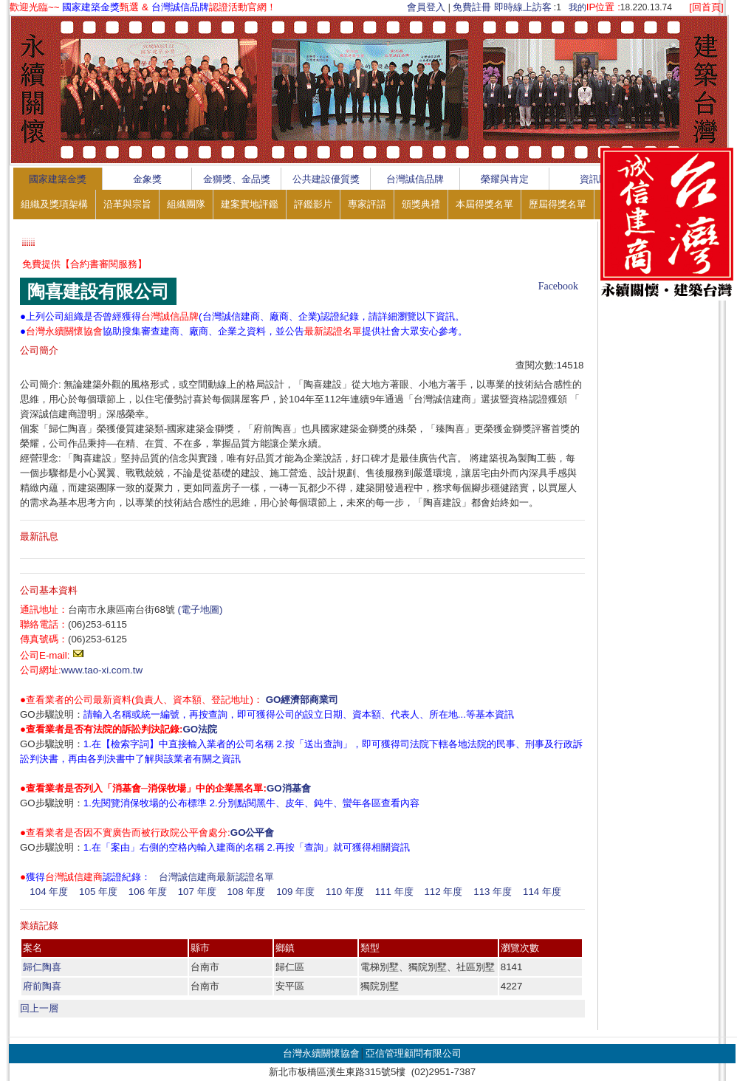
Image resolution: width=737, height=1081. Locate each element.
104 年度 (49, 891)
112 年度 (443, 891)
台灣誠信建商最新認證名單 (216, 876)
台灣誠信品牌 (415, 179)
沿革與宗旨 (127, 204)
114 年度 (542, 891)
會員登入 (426, 7)
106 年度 (147, 891)
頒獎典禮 (421, 204)
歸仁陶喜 (42, 966)
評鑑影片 (313, 204)
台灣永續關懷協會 (321, 1053)
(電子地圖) (200, 609)
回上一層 (39, 1008)
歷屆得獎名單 (557, 204)
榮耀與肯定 (505, 179)
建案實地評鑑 (249, 204)
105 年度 (98, 891)
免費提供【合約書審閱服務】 (84, 264)
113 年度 (492, 891)
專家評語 (367, 204)
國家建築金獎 (57, 179)
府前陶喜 (42, 986)
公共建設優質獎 (326, 179)
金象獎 (147, 179)
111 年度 (394, 891)
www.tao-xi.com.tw (102, 670)
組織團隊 (186, 204)
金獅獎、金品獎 (236, 179)
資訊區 (594, 179)
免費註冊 (472, 7)
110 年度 (345, 891)
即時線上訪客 (523, 7)
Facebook (558, 286)
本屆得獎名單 (484, 204)
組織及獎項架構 (54, 204)
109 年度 (295, 891)
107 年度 (197, 891)
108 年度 (246, 891)
